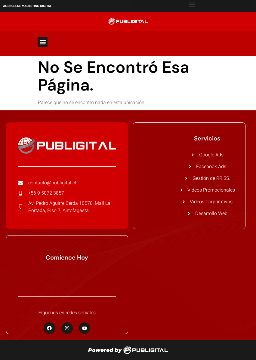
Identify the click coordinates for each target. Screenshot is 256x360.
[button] (43, 42)
